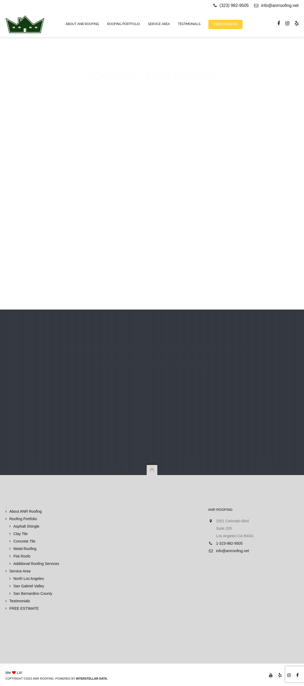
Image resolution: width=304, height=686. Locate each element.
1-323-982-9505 (229, 543)
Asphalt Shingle (26, 526)
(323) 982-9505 (234, 5)
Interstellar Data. (92, 678)
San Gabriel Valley (28, 586)
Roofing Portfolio (23, 519)
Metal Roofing (24, 549)
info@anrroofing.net (276, 5)
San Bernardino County (32, 593)
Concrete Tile (24, 541)
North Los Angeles (28, 578)
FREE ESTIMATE (24, 608)
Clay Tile (20, 534)
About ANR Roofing (25, 511)
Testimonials (19, 601)
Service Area (19, 571)
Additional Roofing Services (36, 563)
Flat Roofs (21, 556)
